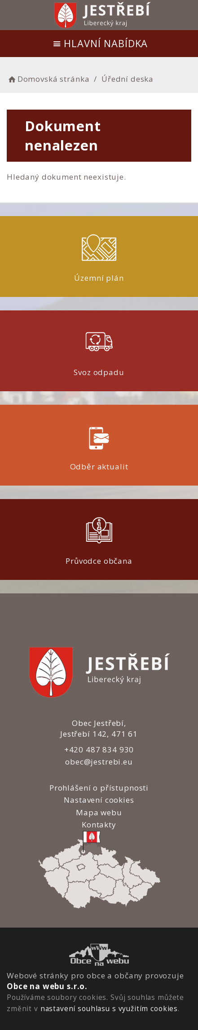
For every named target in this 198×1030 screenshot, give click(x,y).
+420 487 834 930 (99, 749)
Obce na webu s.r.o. (47, 986)
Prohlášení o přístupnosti (99, 787)
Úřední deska (127, 79)
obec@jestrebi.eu (99, 761)
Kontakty (99, 824)
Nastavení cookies (99, 800)
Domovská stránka (48, 79)
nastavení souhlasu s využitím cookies (109, 1008)
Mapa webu (99, 812)
